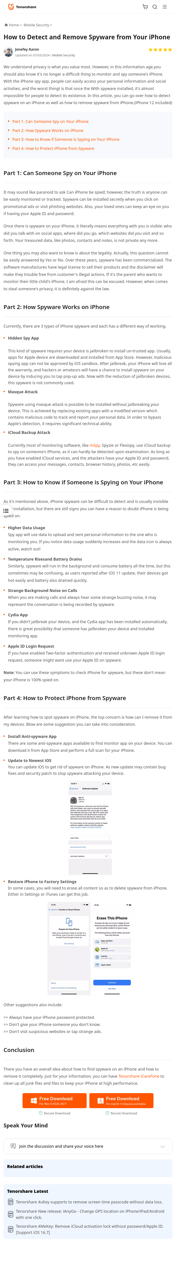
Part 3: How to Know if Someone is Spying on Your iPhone (65, 139)
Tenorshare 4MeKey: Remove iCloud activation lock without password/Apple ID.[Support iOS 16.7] (89, 1229)
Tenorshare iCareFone (139, 1076)
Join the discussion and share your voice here (61, 1146)
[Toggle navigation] (163, 6)
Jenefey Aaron (27, 49)
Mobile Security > (38, 25)
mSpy (95, 445)
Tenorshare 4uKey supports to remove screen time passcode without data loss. (89, 1202)
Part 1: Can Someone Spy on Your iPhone (50, 121)
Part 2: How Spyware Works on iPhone (47, 130)
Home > (15, 25)
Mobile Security (63, 55)
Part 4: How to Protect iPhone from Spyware (53, 148)
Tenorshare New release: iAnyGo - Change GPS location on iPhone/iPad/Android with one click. (90, 1214)
